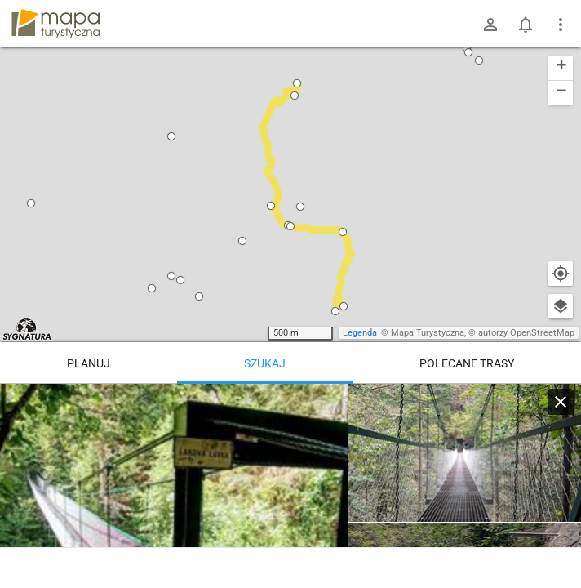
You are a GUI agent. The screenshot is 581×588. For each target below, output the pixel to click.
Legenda (360, 332)
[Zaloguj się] (490, 24)
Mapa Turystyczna (427, 332)
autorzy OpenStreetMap (526, 332)
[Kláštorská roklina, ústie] (464, 453)
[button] (31, 203)
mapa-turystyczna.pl (55, 23)
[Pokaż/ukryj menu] (561, 24)
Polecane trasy (466, 363)
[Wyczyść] (561, 402)
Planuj (88, 363)
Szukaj (265, 363)
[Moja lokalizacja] (560, 273)
